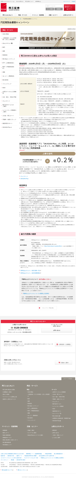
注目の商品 (5, 34)
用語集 (12, 460)
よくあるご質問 (56, 437)
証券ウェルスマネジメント (7, 1)
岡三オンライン (22, 470)
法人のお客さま (19, 1)
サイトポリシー (4, 460)
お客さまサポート (58, 427)
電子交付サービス (56, 404)
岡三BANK (5, 80)
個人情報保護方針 (58, 454)
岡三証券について (29, 1)
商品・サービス (7, 30)
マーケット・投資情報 (10, 427)
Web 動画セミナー (7, 445)
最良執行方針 (11, 456)
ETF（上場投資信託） (8, 63)
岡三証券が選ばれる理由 (9, 389)
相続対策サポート (7, 123)
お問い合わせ (55, 433)
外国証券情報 (48, 454)
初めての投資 (6, 394)
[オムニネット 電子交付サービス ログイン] (69, 7)
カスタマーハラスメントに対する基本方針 (11, 458)
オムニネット (24, 176)
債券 (3, 51)
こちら (28, 210)
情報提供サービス (7, 437)
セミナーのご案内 (32, 433)
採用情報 (37, 1)
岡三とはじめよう (8, 386)
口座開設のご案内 (7, 392)
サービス (54, 389)
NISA (3, 87)
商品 (28, 389)
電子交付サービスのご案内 (8, 105)
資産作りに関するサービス (9, 399)
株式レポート (6, 433)
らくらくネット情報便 (57, 406)
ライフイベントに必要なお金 (10, 397)
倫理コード (19, 456)
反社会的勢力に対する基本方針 (46, 456)
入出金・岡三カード (8, 115)
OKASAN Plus (24, 178)
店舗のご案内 (31, 430)
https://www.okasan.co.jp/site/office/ (53, 246)
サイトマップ (67, 1)
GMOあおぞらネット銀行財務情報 (30, 273)
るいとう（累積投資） (8, 76)
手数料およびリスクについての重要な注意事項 (36, 293)
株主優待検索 (6, 442)
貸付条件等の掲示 (21, 460)
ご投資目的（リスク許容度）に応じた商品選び (9, 38)
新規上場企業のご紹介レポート (10, 440)
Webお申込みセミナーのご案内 (35, 435)
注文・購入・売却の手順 (9, 97)
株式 (3, 47)
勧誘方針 (3, 456)
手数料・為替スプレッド (9, 119)
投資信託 (4, 55)
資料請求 (54, 430)
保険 (3, 72)
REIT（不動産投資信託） (8, 67)
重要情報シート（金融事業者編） (34, 454)
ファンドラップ (6, 83)
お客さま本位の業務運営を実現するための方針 (12, 454)
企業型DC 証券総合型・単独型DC (60, 418)
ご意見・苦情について (57, 435)
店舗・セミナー (32, 427)
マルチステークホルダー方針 (31, 458)
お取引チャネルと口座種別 (9, 92)
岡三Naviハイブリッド (8, 59)
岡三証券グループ (7, 470)
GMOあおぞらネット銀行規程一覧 (30, 270)
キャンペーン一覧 (7, 43)
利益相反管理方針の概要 (30, 456)
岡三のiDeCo (55, 416)
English (73, 1)
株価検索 (5, 430)
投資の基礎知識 (6, 435)
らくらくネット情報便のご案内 (9, 111)
